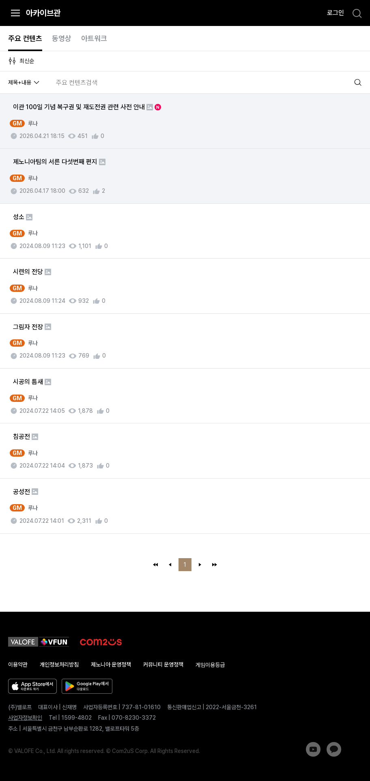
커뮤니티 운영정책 (163, 664)
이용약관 (18, 664)
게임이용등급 (210, 665)
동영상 (61, 38)
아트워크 (94, 38)
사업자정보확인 (25, 717)
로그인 (335, 13)
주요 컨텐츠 (25, 38)
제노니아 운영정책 (111, 664)
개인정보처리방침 (59, 664)
